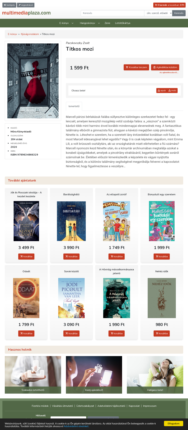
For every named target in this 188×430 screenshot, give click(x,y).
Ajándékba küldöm (165, 67)
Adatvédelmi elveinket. (76, 426)
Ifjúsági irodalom (30, 34)
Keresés (179, 13)
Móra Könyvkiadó (21, 131)
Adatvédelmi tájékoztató (111, 406)
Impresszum (149, 406)
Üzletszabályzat (85, 406)
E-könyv (64, 23)
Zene (107, 23)
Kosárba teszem (136, 67)
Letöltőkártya (122, 23)
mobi (172, 90)
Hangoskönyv (87, 23)
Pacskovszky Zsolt (77, 43)
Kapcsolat (134, 406)
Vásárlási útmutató (62, 406)
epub (162, 90)
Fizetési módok (40, 406)
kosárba (26, 256)
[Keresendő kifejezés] (112, 13)
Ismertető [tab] (74, 106)
